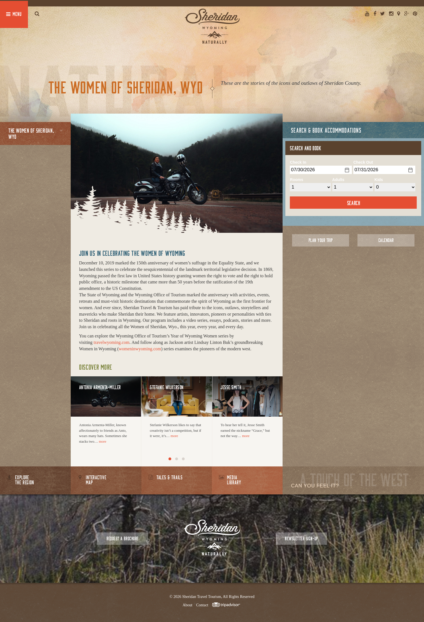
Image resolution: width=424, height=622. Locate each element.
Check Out (363, 162)
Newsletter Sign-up (301, 538)
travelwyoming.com (111, 342)
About (187, 605)
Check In (298, 162)
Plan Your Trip (321, 240)
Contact (202, 605)
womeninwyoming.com (140, 348)
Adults (338, 179)
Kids (379, 179)
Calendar (386, 240)
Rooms (296, 179)
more (102, 441)
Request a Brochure (122, 538)
